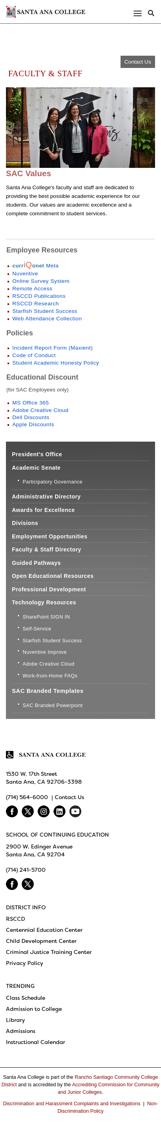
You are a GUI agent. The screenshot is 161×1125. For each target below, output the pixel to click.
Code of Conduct (34, 355)
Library (15, 1019)
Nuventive (25, 274)
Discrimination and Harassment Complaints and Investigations (71, 1103)
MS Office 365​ (30, 403)
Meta (35, 266)
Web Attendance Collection (47, 319)
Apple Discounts (34, 424)
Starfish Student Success (44, 311)
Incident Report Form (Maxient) (52, 348)
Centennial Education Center (44, 929)
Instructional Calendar (35, 1042)
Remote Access (32, 289)
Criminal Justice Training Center (49, 952)
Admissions (20, 1031)
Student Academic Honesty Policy (55, 363)
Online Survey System (41, 281)
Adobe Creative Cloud (40, 410)
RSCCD (15, 918)
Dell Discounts (31, 417)
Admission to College (34, 1008)
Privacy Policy (24, 963)
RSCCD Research (35, 304)
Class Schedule (25, 997)
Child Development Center (41, 940)
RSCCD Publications (38, 296)
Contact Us (138, 62)
